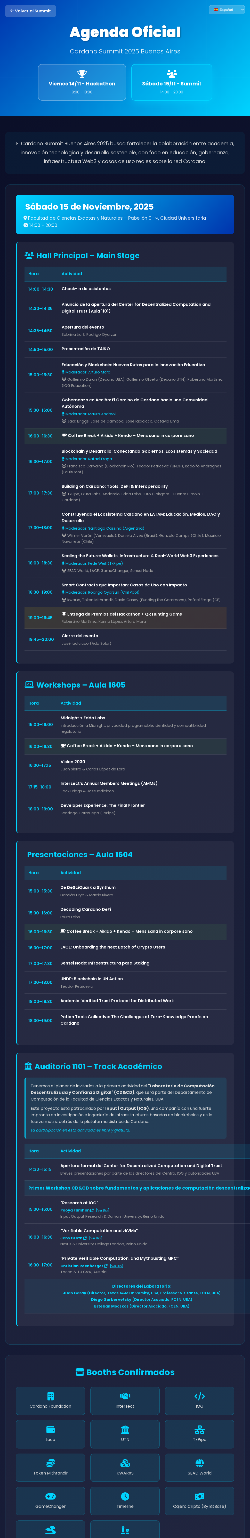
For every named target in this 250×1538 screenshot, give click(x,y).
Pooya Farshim (77, 1210)
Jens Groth (73, 1238)
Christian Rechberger (84, 1266)
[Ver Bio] (102, 1210)
